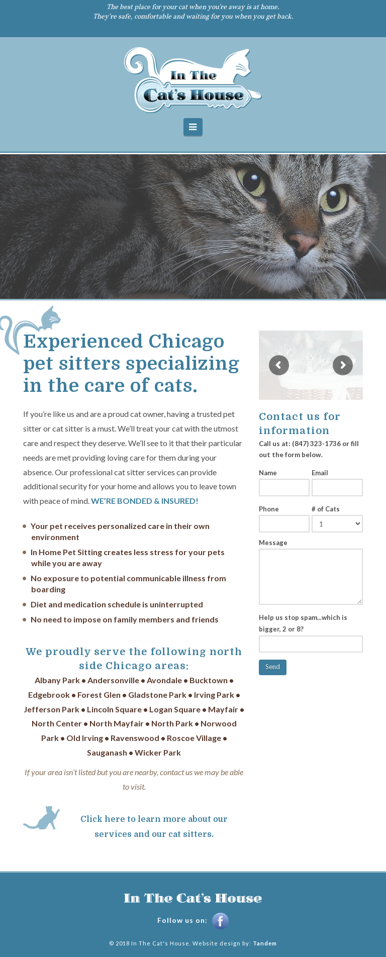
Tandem (265, 943)
